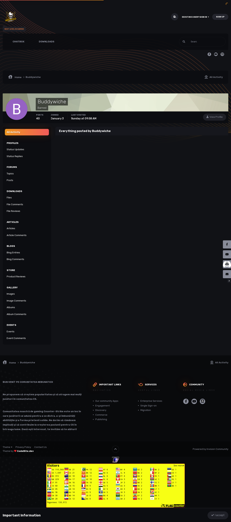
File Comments (15, 204)
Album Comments (16, 314)
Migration (145, 410)
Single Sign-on (148, 405)
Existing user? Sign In (195, 17)
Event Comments (16, 338)
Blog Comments (15, 259)
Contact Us (40, 447)
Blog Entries (13, 252)
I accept (218, 515)
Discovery (100, 410)
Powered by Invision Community (210, 449)
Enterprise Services (151, 401)
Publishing (101, 419)
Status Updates (15, 149)
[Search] (190, 41)
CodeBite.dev (25, 451)
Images (11, 293)
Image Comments (16, 300)
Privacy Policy (23, 447)
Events (10, 331)
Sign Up (220, 17)
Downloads (46, 41)
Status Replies (15, 156)
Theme (7, 447)
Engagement (102, 405)
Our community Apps (106, 401)
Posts (10, 180)
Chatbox (18, 41)
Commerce (101, 414)
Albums (11, 307)
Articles (11, 228)
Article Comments (17, 235)
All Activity (13, 132)
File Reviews (13, 211)
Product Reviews (16, 276)
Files (9, 197)
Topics (10, 173)
